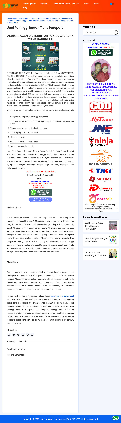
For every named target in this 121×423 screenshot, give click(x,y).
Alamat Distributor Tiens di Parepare (45, 18)
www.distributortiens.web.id (62, 296)
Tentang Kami (29, 3)
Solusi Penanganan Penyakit (66, 3)
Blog (25, 7)
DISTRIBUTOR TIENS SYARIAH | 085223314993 (60, 419)
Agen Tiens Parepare (21, 18)
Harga (86, 3)
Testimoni (44, 3)
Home (9, 18)
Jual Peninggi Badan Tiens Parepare (30, 21)
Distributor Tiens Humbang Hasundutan (95, 254)
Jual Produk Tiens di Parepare (56, 21)
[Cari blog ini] (98, 32)
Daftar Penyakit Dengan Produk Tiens (96, 240)
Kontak (96, 3)
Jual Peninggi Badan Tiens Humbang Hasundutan (94, 226)
